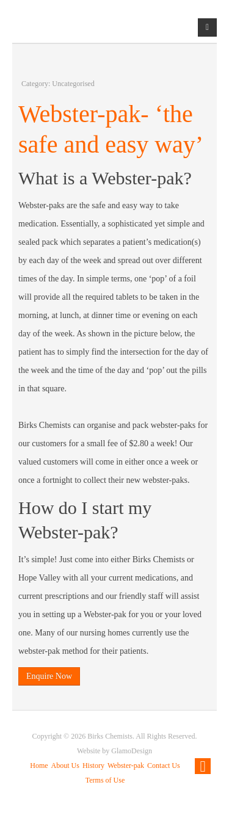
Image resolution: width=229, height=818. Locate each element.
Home (39, 765)
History (93, 765)
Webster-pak (125, 765)
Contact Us (163, 765)
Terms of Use (105, 780)
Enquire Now (49, 676)
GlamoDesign (131, 751)
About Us (65, 765)
